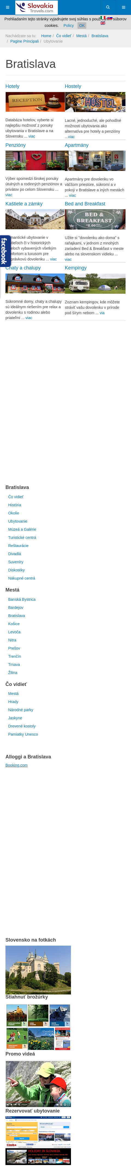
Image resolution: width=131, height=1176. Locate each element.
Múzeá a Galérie (22, 529)
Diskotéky (16, 570)
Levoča (14, 632)
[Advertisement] (65, 402)
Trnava (14, 664)
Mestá (81, 36)
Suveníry (15, 562)
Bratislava (99, 36)
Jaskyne (15, 718)
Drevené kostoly (21, 726)
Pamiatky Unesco (23, 734)
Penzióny (15, 145)
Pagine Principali (24, 41)
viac (31, 136)
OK (82, 25)
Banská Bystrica (21, 599)
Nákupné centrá (21, 578)
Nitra (12, 640)
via (102, 313)
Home (46, 36)
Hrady (13, 702)
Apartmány (77, 145)
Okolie (13, 513)
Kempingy (76, 268)
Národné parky (20, 710)
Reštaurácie (18, 545)
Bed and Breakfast (85, 203)
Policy (69, 25)
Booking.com (16, 765)
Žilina (12, 672)
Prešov (14, 648)
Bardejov (15, 607)
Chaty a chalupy (23, 268)
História (14, 505)
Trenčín (14, 656)
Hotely (12, 86)
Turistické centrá (22, 537)
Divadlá (14, 554)
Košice (14, 624)
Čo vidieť (64, 36)
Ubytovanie (17, 521)
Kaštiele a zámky (24, 203)
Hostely (73, 86)
